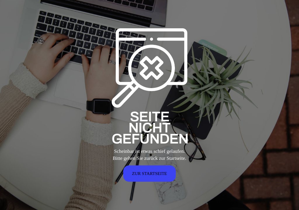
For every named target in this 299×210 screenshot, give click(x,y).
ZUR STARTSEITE (149, 173)
